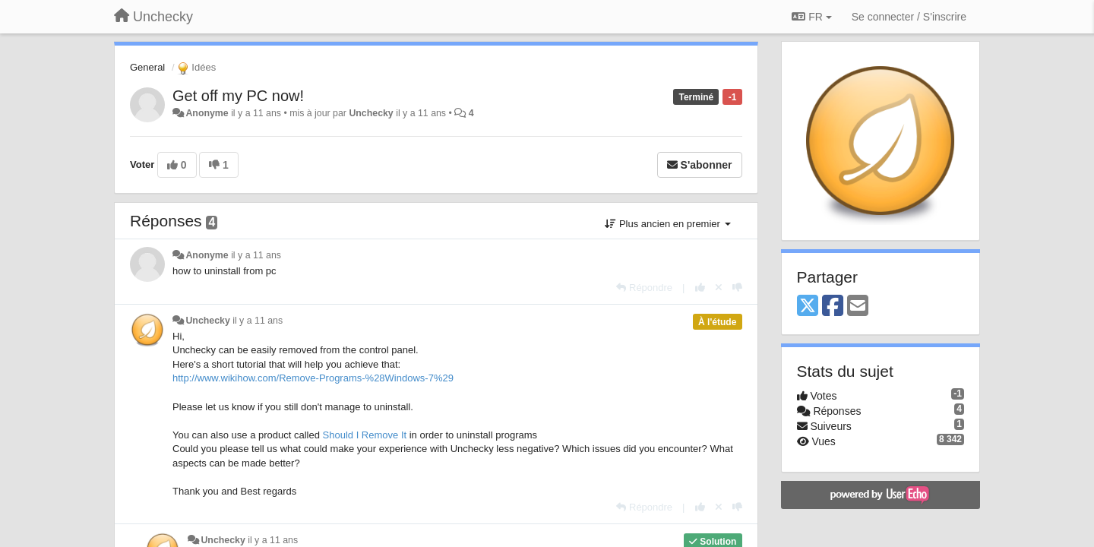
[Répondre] (644, 287)
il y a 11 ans (256, 255)
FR (811, 17)
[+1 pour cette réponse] (700, 287)
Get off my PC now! (238, 95)
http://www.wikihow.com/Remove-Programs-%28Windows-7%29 (313, 378)
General (147, 67)
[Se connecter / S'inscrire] (909, 17)
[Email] (857, 306)
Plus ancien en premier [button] (667, 223)
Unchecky (371, 113)
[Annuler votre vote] (718, 287)
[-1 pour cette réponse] (737, 287)
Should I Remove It (365, 435)
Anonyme (206, 113)
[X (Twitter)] (807, 306)
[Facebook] (832, 306)
